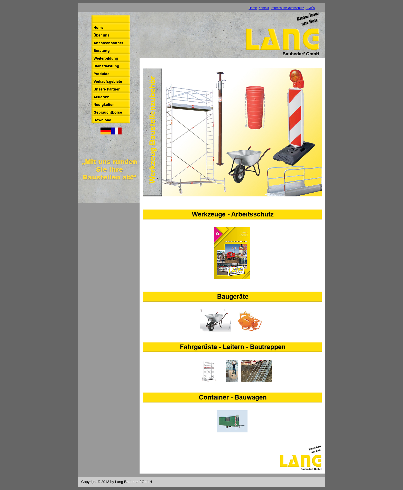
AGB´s (310, 8)
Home (253, 8)
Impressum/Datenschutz (287, 8)
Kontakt (264, 8)
